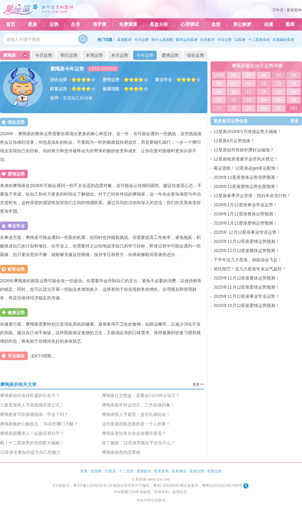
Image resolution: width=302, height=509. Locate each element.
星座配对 (124, 40)
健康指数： (113, 88)
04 (234, 75)
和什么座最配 (162, 40)
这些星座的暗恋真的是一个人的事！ (136, 423)
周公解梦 (242, 24)
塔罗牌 (99, 24)
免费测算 (128, 24)
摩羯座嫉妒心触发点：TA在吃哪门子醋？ (39, 423)
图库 (290, 24)
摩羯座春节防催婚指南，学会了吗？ (34, 414)
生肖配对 (207, 40)
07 (278, 75)
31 (278, 108)
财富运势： (60, 88)
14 (293, 83)
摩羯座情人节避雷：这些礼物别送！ (136, 414)
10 (234, 83)
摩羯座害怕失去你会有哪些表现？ (134, 433)
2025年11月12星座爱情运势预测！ (246, 287)
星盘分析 (159, 24)
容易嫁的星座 (283, 40)
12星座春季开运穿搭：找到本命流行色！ (252, 195)
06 (263, 75)
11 (248, 83)
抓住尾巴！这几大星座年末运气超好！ (250, 268)
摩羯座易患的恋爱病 (121, 452)
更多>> (198, 384)
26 (293, 99)
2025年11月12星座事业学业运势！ (246, 296)
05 (248, 75)
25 (278, 99)
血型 (216, 24)
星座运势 (196, 471)
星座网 (96, 471)
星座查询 (294, 10)
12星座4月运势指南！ (234, 140)
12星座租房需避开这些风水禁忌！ (246, 159)
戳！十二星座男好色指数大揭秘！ (32, 442)
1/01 (293, 108)
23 (248, 99)
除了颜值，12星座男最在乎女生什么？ (138, 442)
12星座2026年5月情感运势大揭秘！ (248, 131)
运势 (54, 24)
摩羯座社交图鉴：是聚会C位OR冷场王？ (141, 395)
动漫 (268, 24)
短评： (56, 98)
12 (263, 83)
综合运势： (60, 79)
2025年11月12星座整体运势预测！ (246, 278)
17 (248, 91)
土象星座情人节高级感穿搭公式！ (32, 405)
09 (219, 83)
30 (263, 108)
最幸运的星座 (187, 40)
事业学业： (165, 79)
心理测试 (190, 24)
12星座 (240, 40)
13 (278, 83)
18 (263, 91)
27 (219, 108)
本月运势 (119, 55)
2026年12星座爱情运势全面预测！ (246, 186)
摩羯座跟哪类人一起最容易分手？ (32, 433)
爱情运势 (170, 55)
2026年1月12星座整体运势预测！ (245, 213)
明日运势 (68, 55)
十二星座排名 (259, 40)
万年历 (277, 10)
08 (293, 75)
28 (234, 108)
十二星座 (126, 471)
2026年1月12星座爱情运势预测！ (245, 223)
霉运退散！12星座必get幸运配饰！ (247, 168)
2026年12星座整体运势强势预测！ (246, 177)
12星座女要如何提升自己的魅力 (30, 452)
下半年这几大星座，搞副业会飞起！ (248, 259)
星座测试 (179, 471)
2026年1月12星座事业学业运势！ (245, 204)
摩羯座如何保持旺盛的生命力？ (30, 395)
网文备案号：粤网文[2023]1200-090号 (211, 485)
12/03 (219, 75)
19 (278, 91)
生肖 (75, 24)
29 (248, 108)
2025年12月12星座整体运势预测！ (246, 250)
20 (293, 91)
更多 (294, 120)
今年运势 (144, 55)
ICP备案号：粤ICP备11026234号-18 (82, 485)
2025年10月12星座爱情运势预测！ (246, 305)
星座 (32, 24)
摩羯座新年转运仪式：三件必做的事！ (138, 405)
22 (234, 99)
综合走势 (195, 55)
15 (219, 91)
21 (219, 99)
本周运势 (94, 55)
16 (234, 91)
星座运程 (214, 471)
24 (263, 99)
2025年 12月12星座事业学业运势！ (247, 232)
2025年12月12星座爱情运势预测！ (246, 241)
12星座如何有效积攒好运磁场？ (244, 149)
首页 (10, 24)
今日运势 (141, 40)
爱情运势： (113, 79)
